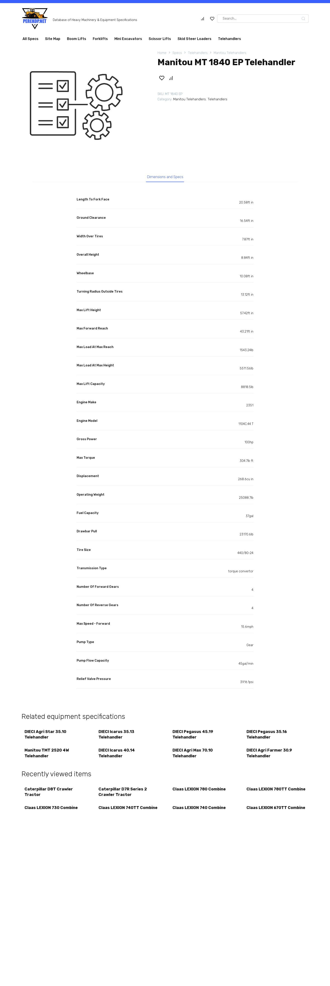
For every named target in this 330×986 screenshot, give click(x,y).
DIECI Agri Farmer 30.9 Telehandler (269, 754)
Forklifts (100, 39)
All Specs (30, 39)
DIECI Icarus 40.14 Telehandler (117, 754)
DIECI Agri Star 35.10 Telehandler (45, 735)
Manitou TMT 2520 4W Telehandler (47, 754)
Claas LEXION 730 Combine (51, 809)
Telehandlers (229, 39)
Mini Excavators (128, 39)
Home (162, 53)
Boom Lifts (76, 39)
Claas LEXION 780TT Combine (267, 793)
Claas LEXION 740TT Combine (119, 812)
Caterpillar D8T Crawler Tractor (49, 793)
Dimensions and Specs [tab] (165, 177)
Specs (177, 53)
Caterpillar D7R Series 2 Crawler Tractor (123, 793)
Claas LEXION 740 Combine (199, 809)
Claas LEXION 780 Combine (199, 790)
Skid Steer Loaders (194, 39)
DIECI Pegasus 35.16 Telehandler (267, 735)
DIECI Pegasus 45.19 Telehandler (193, 735)
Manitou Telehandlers (230, 53)
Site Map (52, 39)
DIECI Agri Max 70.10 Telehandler (193, 754)
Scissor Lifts (160, 39)
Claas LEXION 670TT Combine (267, 812)
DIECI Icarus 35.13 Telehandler (117, 735)
